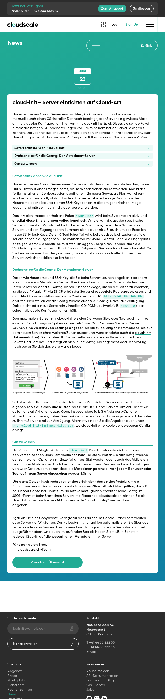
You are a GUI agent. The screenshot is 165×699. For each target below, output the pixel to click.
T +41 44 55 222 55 (100, 642)
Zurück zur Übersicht (47, 562)
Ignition (128, 486)
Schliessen (141, 8)
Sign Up (132, 24)
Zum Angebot (112, 8)
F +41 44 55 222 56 (100, 647)
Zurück (122, 45)
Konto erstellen (43, 644)
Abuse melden (98, 671)
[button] (82, 374)
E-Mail (91, 652)
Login (116, 24)
